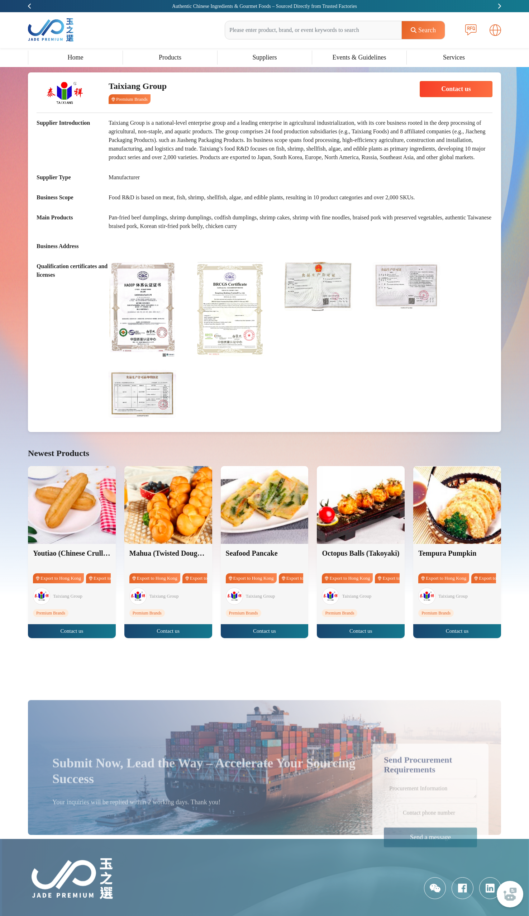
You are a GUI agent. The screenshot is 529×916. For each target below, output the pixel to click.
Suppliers (264, 57)
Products (170, 57)
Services (454, 57)
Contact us (456, 88)
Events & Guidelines (359, 57)
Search (423, 30)
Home (76, 57)
